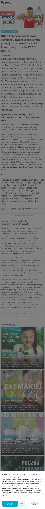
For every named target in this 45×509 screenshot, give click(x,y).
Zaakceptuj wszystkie (10, 503)
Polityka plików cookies (34, 503)
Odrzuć (22, 504)
